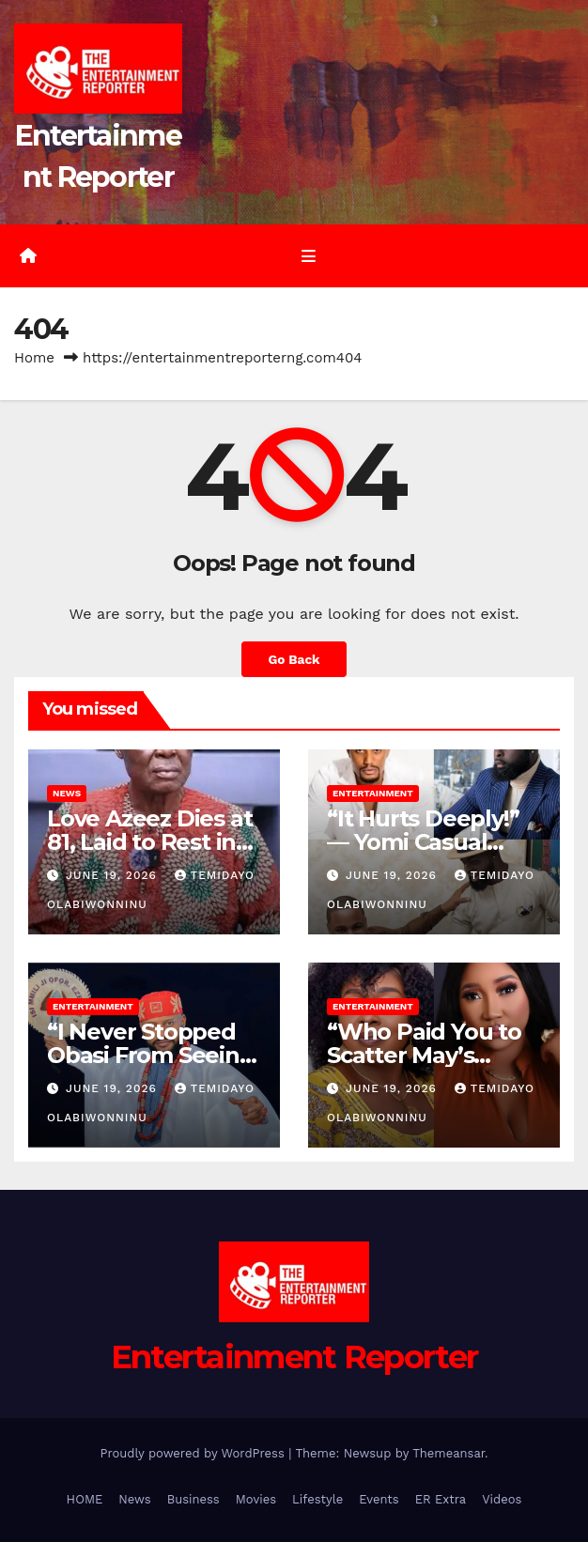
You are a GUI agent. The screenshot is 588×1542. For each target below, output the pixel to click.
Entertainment (373, 793)
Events (378, 1499)
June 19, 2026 (114, 875)
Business (193, 1499)
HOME (85, 1499)
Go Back (293, 659)
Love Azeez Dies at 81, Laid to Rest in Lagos (149, 842)
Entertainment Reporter (294, 1357)
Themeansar (448, 1453)
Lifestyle (317, 1499)
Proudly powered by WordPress (194, 1453)
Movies (256, 1499)
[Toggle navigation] (307, 256)
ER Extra (441, 1499)
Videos (501, 1499)
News (67, 793)
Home (34, 357)
